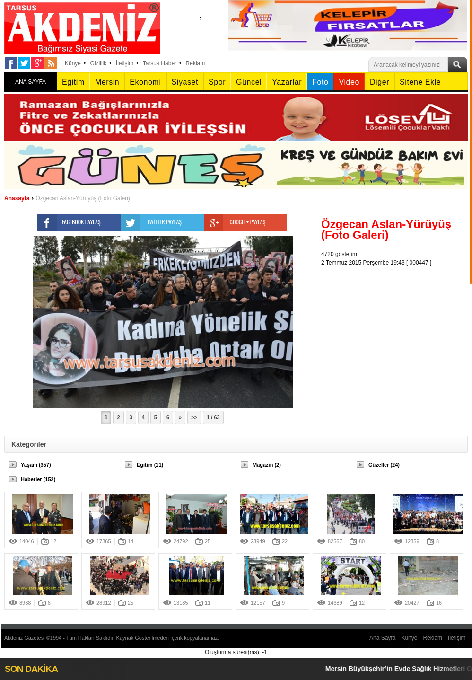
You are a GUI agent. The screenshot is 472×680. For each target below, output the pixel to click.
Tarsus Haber (159, 63)
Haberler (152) (38, 479)
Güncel (249, 82)
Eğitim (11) (150, 465)
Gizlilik (98, 63)
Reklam (195, 63)
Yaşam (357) (36, 465)
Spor (217, 82)
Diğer (379, 82)
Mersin (107, 82)
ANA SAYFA (30, 82)
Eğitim (73, 82)
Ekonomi (145, 82)
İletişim (124, 63)
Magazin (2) (267, 465)
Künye (73, 63)
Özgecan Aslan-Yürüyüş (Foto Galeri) (82, 198)
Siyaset (185, 82)
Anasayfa (16, 198)
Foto (320, 82)
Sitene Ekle (420, 82)
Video (349, 82)
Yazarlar (287, 82)
